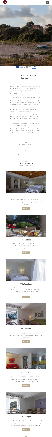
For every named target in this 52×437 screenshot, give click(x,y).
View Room (26, 208)
